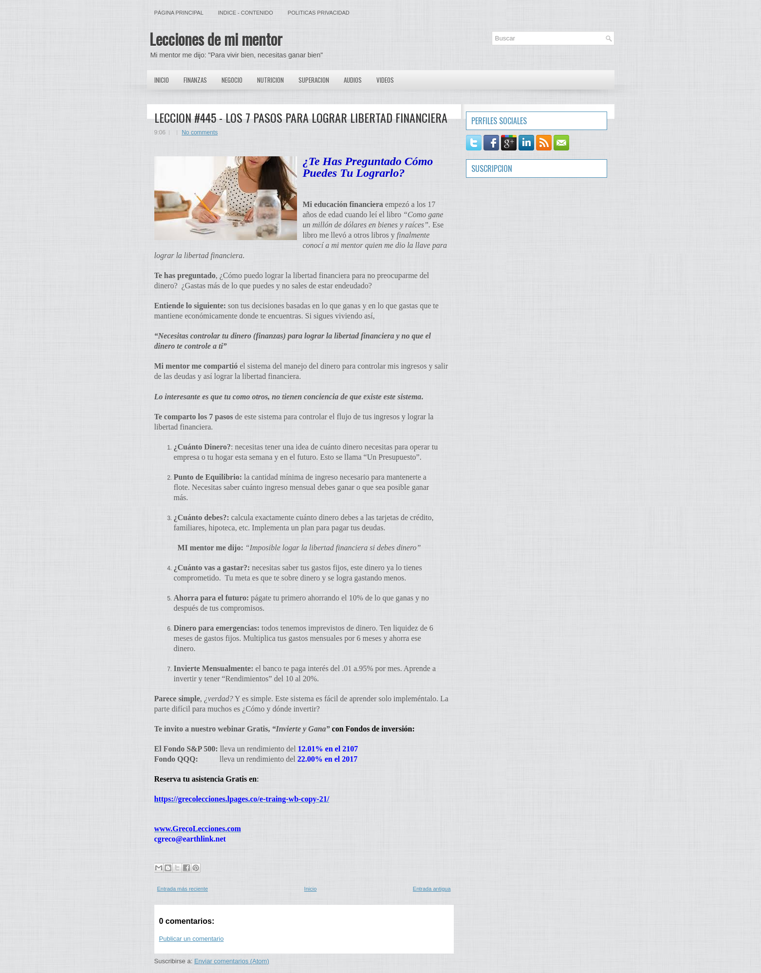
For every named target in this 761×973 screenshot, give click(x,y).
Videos (385, 80)
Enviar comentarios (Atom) (231, 961)
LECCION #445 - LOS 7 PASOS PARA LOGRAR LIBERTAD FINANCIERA (300, 117)
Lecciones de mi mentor (215, 38)
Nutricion (270, 80)
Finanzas (195, 80)
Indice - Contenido (245, 13)
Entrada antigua (432, 889)
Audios (353, 80)
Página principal (179, 13)
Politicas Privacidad (319, 13)
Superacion (313, 80)
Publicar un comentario (191, 938)
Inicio (161, 80)
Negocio (232, 80)
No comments (200, 132)
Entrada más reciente (182, 889)
